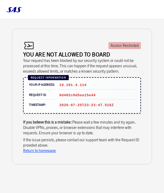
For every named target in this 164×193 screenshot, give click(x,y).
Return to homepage (39, 150)
